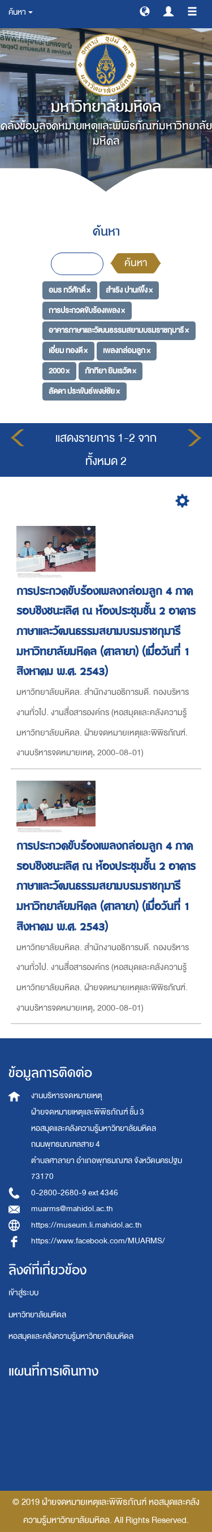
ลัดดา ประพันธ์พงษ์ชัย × (84, 390)
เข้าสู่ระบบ (23, 1293)
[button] (144, 10)
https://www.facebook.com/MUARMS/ (98, 1241)
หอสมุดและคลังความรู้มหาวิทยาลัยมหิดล (70, 1336)
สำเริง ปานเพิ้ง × (129, 290)
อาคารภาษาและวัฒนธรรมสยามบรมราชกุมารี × (119, 330)
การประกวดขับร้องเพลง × (87, 310)
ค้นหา (135, 263)
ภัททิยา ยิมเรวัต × (110, 370)
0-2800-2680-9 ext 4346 (74, 1193)
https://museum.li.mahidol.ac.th (86, 1225)
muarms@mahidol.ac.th (72, 1209)
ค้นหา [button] (20, 12)
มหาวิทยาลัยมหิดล (37, 1315)
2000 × (59, 370)
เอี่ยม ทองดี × (68, 350)
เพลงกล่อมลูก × (126, 350)
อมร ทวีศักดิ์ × (69, 290)
